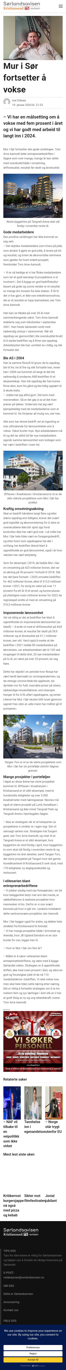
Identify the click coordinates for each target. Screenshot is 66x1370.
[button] (61, 6)
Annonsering (11, 1302)
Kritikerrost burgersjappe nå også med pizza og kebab (13, 1205)
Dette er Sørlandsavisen (18, 1294)
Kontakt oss (11, 1310)
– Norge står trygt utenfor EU (53, 1127)
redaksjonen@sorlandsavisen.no (24, 1277)
